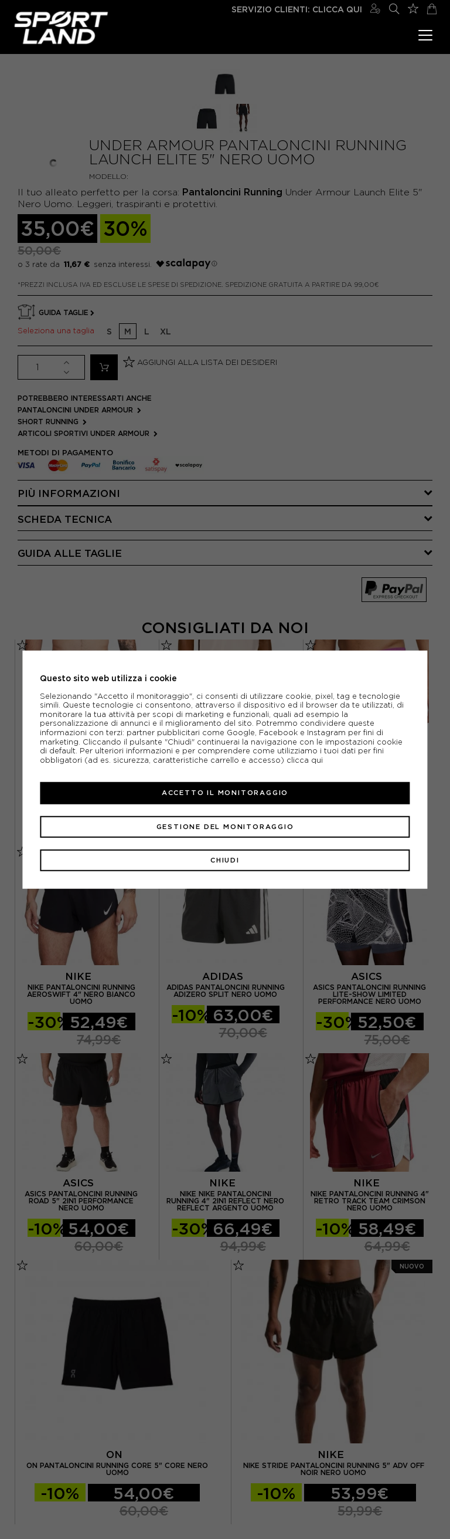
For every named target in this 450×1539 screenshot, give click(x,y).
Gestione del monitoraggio (225, 826)
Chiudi (225, 860)
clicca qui (305, 760)
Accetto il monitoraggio (225, 792)
